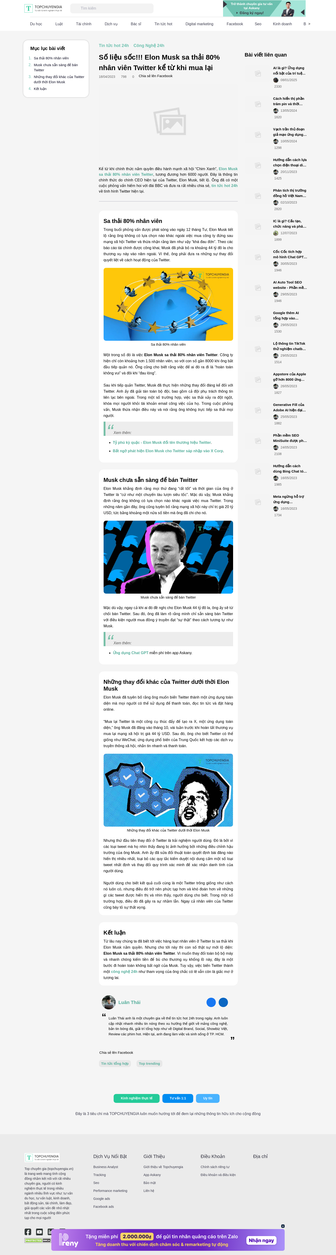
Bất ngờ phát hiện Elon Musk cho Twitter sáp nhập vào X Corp (168, 451)
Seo (258, 24)
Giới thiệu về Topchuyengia (163, 1167)
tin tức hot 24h (224, 186)
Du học (36, 24)
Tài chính (83, 24)
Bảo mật (150, 1183)
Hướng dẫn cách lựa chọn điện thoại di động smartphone (290, 165)
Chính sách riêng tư (215, 1167)
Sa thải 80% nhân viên (51, 58)
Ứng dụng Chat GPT (131, 653)
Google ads (101, 1199)
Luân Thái (129, 1002)
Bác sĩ (136, 24)
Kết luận (40, 89)
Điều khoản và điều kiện (218, 1175)
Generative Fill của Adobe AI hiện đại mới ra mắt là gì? (288, 410)
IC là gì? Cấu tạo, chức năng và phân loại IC (289, 226)
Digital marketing (199, 24)
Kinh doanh (282, 24)
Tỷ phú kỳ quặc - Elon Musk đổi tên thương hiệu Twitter (162, 443)
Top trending (149, 1063)
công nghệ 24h (124, 972)
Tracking (99, 1175)
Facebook (235, 24)
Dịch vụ (111, 24)
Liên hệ (149, 1191)
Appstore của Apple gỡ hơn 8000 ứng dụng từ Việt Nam (289, 379)
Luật (59, 24)
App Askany (152, 1175)
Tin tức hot (163, 24)
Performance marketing (110, 1191)
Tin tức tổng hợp (115, 1063)
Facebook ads (103, 1206)
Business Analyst (105, 1167)
